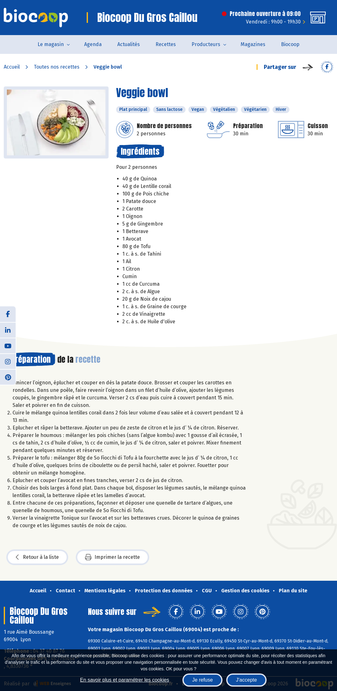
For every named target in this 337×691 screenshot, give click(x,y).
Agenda (93, 44)
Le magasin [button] (51, 44)
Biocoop (290, 44)
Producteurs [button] (205, 44)
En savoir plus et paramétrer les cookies (124, 680)
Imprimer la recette (112, 557)
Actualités (128, 44)
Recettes (166, 44)
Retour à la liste (37, 557)
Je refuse (202, 680)
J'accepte (246, 680)
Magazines (253, 44)
